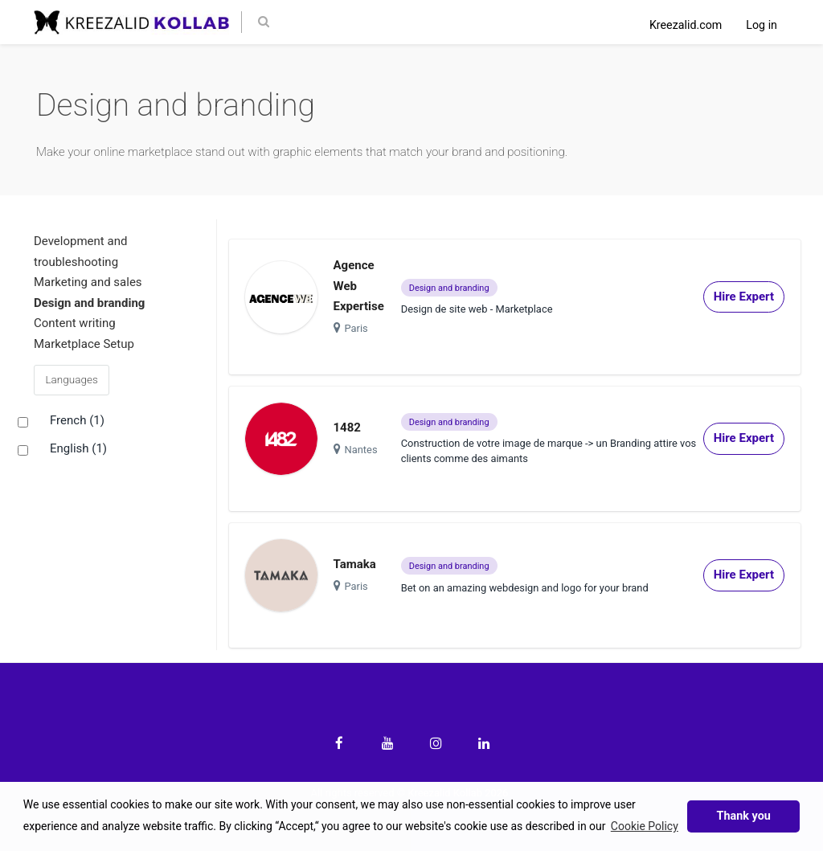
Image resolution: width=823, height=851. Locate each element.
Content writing (75, 323)
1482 (347, 427)
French (77, 421)
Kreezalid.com (685, 24)
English (78, 449)
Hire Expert (744, 296)
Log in (761, 24)
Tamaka (355, 564)
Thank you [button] (744, 816)
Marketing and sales (88, 282)
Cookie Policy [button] (644, 826)
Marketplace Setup (84, 344)
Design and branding (89, 303)
